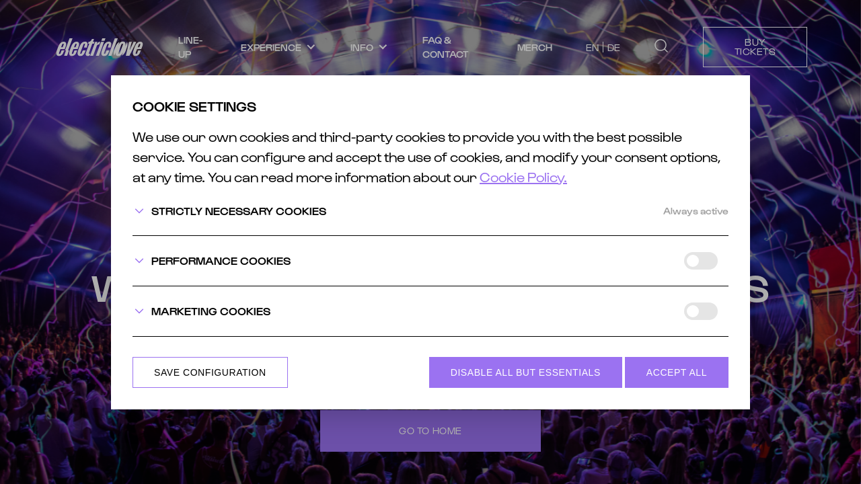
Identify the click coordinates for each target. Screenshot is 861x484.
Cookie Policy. (523, 177)
